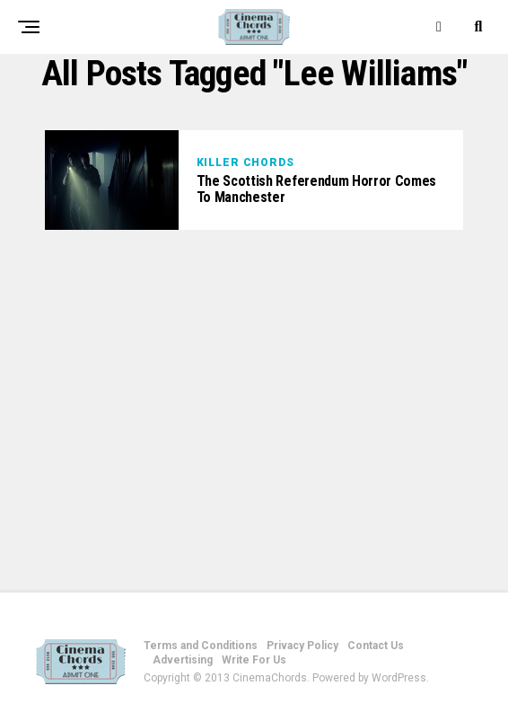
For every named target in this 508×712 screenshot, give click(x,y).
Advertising (183, 660)
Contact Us (375, 645)
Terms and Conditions (201, 645)
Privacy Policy (302, 645)
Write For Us (254, 660)
